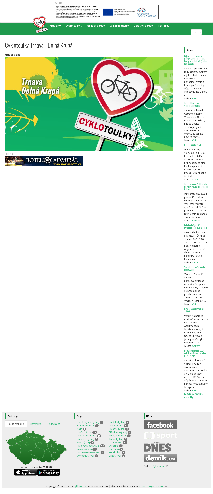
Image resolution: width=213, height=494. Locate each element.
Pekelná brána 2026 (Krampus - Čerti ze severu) (195, 226)
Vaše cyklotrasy (143, 25)
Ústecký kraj (115, 442)
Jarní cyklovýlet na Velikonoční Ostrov (192, 104)
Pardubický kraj (117, 422)
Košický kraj (83, 442)
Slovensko (35, 423)
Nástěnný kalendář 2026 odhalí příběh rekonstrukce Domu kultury (195, 353)
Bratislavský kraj (85, 425)
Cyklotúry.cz (160, 466)
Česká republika (16, 423)
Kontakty (163, 25)
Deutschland (53, 423)
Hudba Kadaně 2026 (192, 145)
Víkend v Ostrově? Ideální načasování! (194, 268)
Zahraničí (114, 448)
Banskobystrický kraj (88, 422)
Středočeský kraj (118, 432)
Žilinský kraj (115, 452)
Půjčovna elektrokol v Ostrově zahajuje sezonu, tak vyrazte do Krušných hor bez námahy (195, 60)
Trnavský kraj (116, 439)
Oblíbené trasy (96, 25)
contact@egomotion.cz (153, 486)
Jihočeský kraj (84, 432)
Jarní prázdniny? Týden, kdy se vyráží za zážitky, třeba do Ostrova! (196, 186)
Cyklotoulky (74, 25)
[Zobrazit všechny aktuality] (193, 395)
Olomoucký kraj (85, 455)
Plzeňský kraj (116, 425)
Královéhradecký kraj (88, 445)
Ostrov (196, 98)
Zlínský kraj (115, 455)
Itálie (79, 428)
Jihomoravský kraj (86, 435)
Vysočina (113, 445)
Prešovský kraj (117, 428)
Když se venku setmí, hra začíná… (194, 310)
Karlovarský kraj (85, 439)
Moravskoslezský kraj (88, 452)
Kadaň (195, 179)
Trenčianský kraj (117, 435)
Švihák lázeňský (119, 25)
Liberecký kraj (84, 448)
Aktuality (55, 25)
